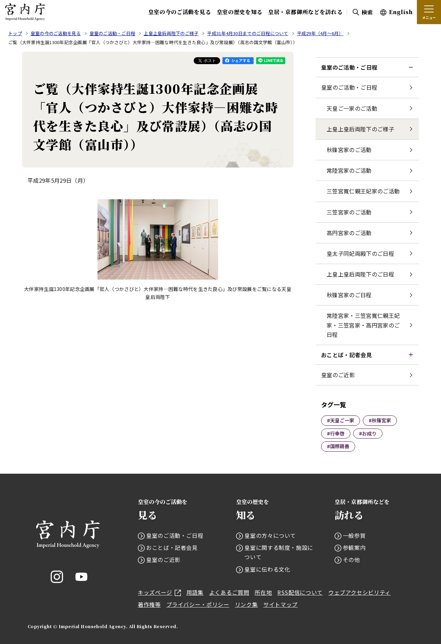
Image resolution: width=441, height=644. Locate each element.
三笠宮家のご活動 (349, 212)
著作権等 (149, 604)
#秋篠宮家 (380, 420)
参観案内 (354, 547)
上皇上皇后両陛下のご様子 (360, 129)
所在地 (263, 592)
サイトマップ (280, 604)
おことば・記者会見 (346, 355)
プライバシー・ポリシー (197, 604)
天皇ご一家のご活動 (352, 108)
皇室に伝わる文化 (267, 569)
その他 (351, 559)
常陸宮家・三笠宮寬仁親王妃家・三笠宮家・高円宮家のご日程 (363, 324)
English (401, 12)
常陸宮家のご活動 (349, 170)
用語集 (195, 592)
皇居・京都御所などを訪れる (305, 12)
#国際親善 (338, 446)
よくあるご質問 (229, 592)
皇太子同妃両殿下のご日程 (360, 253)
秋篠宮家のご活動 (349, 149)
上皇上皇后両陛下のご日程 (360, 274)
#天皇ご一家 (340, 420)
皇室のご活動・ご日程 (349, 67)
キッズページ (159, 592)
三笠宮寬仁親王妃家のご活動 (363, 191)
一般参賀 (354, 535)
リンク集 (246, 604)
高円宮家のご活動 (349, 233)
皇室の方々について (270, 535)
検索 (367, 12)
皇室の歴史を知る (240, 12)
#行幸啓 (336, 433)
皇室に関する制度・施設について (278, 552)
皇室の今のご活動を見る (179, 12)
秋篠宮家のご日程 (349, 295)
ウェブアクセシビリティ (359, 592)
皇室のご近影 (338, 375)
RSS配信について (300, 592)
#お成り (368, 433)
